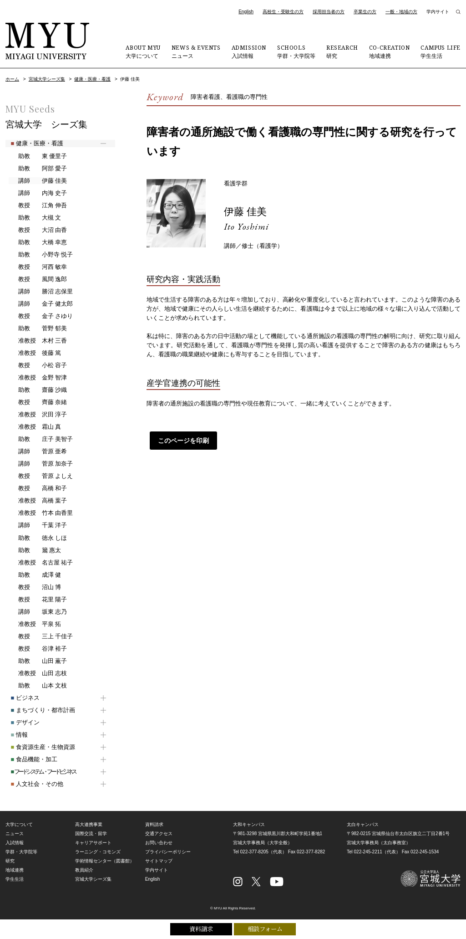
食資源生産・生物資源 (37, 747)
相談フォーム (265, 928)
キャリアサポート (93, 842)
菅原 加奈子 (40, 463)
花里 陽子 (37, 599)
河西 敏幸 (37, 267)
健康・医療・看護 (92, 79)
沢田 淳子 (37, 414)
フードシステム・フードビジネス (37, 771)
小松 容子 (37, 365)
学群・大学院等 (296, 51)
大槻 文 (34, 217)
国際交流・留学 (91, 833)
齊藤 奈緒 (37, 402)
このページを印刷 (180, 440)
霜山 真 (34, 427)
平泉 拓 (34, 624)
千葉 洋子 (37, 525)
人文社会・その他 (31, 783)
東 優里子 (37, 156)
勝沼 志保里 (40, 291)
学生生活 (440, 51)
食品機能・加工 (28, 759)
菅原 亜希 (37, 451)
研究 (342, 51)
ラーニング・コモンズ (98, 851)
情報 (13, 734)
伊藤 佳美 (247, 211)
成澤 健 (34, 575)
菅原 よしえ (40, 476)
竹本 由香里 (40, 513)
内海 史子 (37, 193)
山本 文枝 (37, 685)
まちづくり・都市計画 (37, 710)
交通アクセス (158, 833)
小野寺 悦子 (40, 254)
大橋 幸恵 (37, 242)
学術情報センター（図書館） (104, 860)
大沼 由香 (37, 230)
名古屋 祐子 (40, 562)
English (245, 11)
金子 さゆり (40, 316)
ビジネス (19, 697)
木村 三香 (37, 340)
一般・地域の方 (401, 11)
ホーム (12, 79)
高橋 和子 (37, 488)
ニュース (196, 51)
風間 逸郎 (37, 279)
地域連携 (389, 51)
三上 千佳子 (40, 636)
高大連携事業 (88, 824)
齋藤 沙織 (37, 390)
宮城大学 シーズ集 (46, 124)
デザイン (19, 722)
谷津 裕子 (37, 648)
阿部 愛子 (37, 168)
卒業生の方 (365, 11)
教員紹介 (84, 869)
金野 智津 (37, 377)
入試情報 (249, 51)
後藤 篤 (34, 353)
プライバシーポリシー (168, 851)
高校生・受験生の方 (283, 11)
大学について (143, 51)
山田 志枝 (37, 673)
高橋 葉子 (37, 500)
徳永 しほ (37, 538)
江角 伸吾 (37, 205)
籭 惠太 (34, 550)
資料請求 (201, 928)
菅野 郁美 (37, 328)
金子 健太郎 (40, 304)
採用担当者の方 (328, 11)
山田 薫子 (37, 661)
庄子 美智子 (40, 439)
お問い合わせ (158, 842)
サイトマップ (158, 860)
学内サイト (437, 11)
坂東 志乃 (37, 612)
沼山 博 (34, 587)
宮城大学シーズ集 (47, 79)
